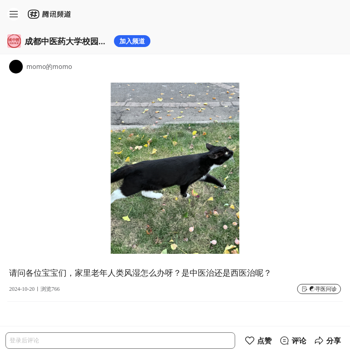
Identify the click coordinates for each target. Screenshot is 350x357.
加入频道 (132, 41)
